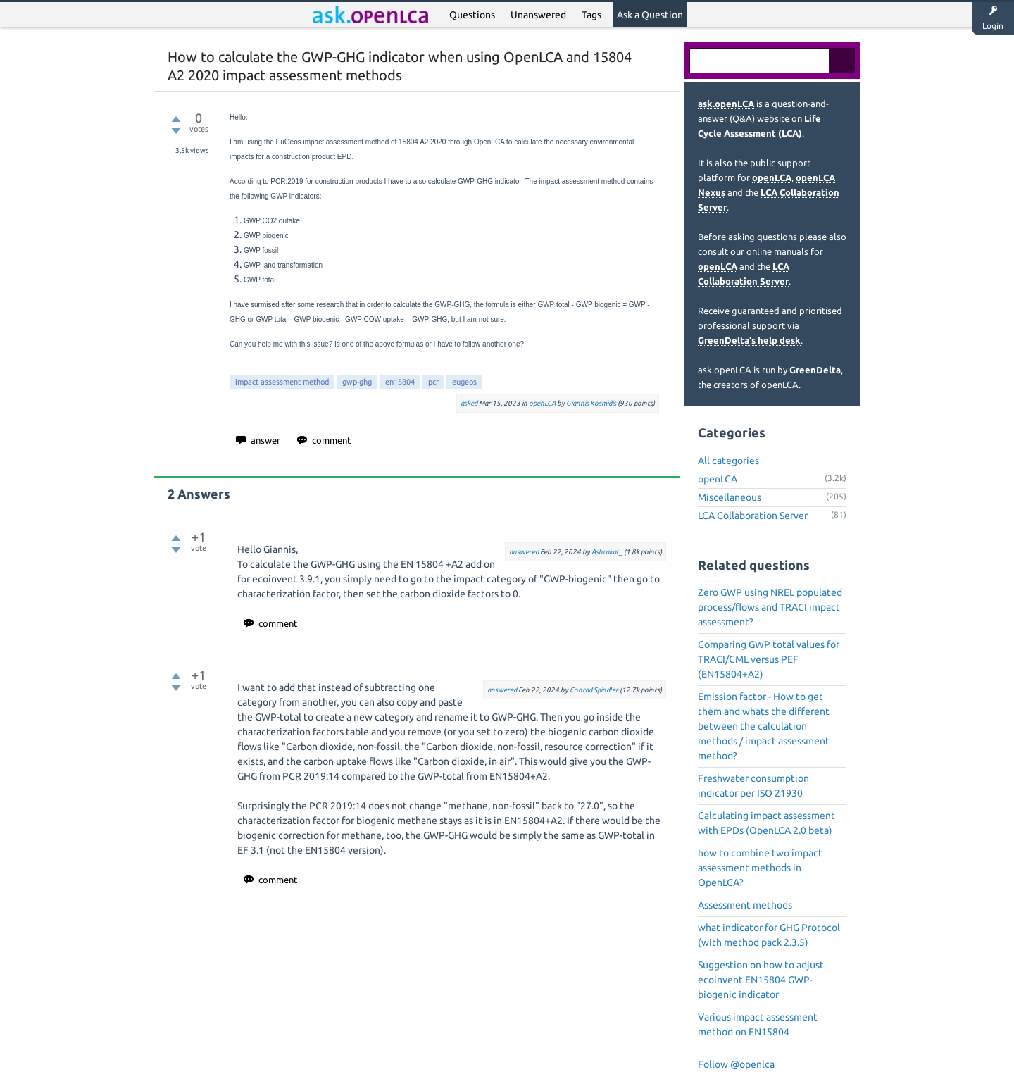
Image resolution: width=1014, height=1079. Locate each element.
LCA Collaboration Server (753, 515)
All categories (728, 460)
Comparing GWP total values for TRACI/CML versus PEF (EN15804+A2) (768, 659)
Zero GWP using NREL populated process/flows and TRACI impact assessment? (770, 607)
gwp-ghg (357, 382)
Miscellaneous (729, 497)
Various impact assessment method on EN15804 (758, 1024)
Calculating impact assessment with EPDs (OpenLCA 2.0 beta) (766, 823)
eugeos (464, 382)
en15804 (400, 382)
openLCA (542, 403)
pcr (433, 382)
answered (524, 552)
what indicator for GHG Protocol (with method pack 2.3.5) (769, 935)
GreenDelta (815, 370)
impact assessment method (282, 382)
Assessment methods (745, 905)
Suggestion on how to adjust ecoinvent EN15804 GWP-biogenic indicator (761, 979)
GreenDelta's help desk (749, 340)
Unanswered (538, 14)
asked (469, 403)
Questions (472, 14)
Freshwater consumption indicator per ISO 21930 (753, 786)
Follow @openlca (736, 1064)
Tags (591, 14)
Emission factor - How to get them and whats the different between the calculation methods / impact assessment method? (764, 726)
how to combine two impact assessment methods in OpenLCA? (760, 867)
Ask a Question (650, 14)
